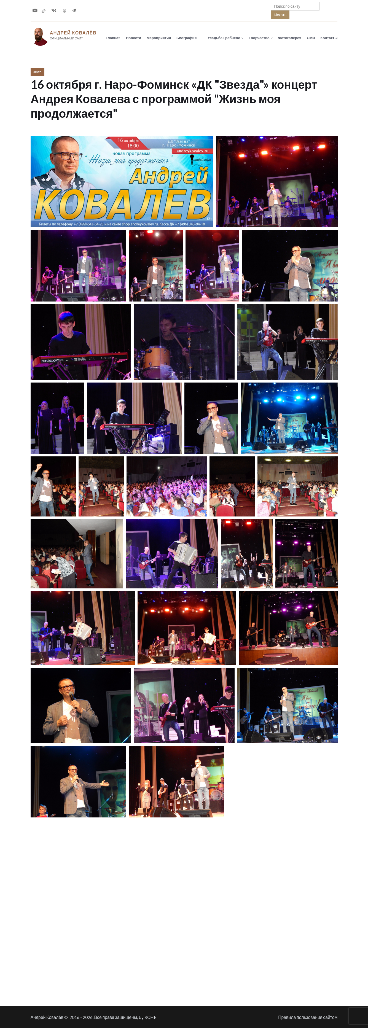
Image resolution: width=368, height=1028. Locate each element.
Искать (280, 14)
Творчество (259, 38)
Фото (37, 72)
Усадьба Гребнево (224, 38)
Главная (113, 38)
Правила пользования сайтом (307, 1017)
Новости (133, 38)
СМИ (311, 38)
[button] (122, 181)
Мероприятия (159, 38)
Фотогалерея (289, 38)
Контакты (329, 38)
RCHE (150, 1017)
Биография (186, 38)
